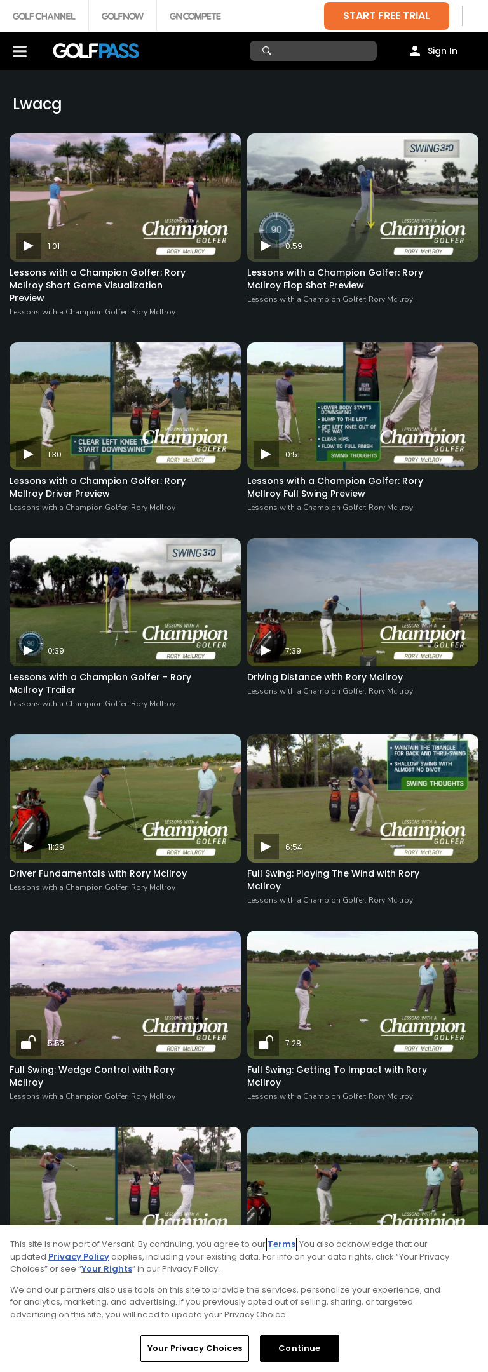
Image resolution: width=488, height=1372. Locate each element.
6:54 (293, 847)
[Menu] (19, 51)
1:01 (54, 246)
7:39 (293, 650)
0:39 (56, 650)
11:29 (56, 847)
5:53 (56, 1043)
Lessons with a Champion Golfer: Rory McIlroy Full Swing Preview (335, 487)
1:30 (55, 454)
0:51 (292, 454)
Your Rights (106, 1269)
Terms (281, 1244)
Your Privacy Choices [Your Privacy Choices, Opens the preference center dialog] (194, 1348)
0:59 (293, 246)
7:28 (293, 1043)
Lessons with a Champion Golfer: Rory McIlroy (92, 312)
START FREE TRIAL (386, 15)
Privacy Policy (78, 1257)
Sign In (443, 50)
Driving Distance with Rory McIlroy (325, 677)
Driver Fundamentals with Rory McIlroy (98, 873)
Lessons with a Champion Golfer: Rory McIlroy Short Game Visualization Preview (98, 285)
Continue (299, 1348)
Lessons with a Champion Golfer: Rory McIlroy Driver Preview (98, 487)
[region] (244, 1298)
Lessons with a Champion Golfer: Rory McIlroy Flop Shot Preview (335, 279)
